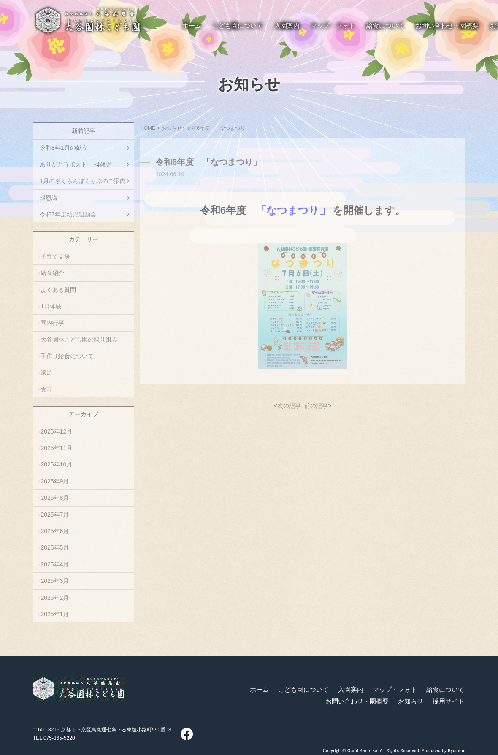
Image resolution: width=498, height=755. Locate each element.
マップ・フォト (395, 689)
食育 (46, 389)
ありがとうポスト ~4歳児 (75, 164)
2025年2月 (55, 597)
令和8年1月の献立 (64, 147)
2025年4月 (55, 564)
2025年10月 (56, 464)
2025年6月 (55, 531)
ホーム (259, 689)
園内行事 (52, 322)
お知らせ (249, 84)
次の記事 (289, 405)
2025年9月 (55, 481)
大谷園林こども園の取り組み (79, 339)
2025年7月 (55, 514)
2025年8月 (55, 497)
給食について (445, 689)
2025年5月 (55, 547)
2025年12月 (56, 431)
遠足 (46, 372)
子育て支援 (55, 256)
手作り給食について (67, 356)
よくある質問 (58, 289)
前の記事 (316, 405)
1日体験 (51, 306)
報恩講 (48, 197)
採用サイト (448, 701)
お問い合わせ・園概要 (357, 701)
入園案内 (350, 689)
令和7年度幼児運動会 (68, 214)
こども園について (303, 689)
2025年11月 (56, 448)
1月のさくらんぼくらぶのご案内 (83, 181)
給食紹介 (52, 273)
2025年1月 (55, 614)
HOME (147, 128)
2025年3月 (55, 580)
